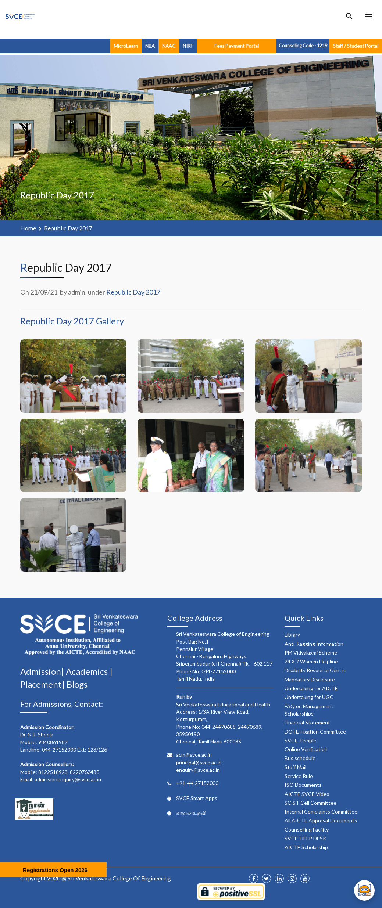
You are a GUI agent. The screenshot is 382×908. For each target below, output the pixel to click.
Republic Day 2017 (68, 227)
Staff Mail (295, 767)
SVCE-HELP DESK (305, 838)
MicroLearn (126, 46)
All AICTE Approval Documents (321, 820)
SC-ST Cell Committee (310, 803)
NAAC (168, 46)
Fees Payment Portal (236, 46)
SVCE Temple (300, 740)
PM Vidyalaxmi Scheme (311, 652)
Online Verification (306, 749)
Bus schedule (300, 758)
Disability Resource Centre (315, 670)
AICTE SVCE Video (307, 794)
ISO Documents (303, 785)
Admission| (43, 671)
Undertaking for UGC (309, 697)
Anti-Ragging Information (314, 644)
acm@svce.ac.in (194, 755)
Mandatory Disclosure (310, 679)
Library (292, 634)
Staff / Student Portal (355, 46)
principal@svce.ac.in (199, 762)
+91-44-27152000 (197, 783)
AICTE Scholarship (306, 847)
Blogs (77, 684)
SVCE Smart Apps (196, 798)
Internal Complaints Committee (321, 811)
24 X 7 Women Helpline (311, 661)
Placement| (43, 684)
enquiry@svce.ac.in (198, 770)
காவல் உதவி (191, 813)
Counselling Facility (307, 829)
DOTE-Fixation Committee (315, 731)
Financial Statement (307, 722)
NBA (150, 46)
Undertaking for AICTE (311, 688)
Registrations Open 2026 (55, 870)
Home (28, 227)
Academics (88, 671)
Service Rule (299, 776)
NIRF (188, 46)
